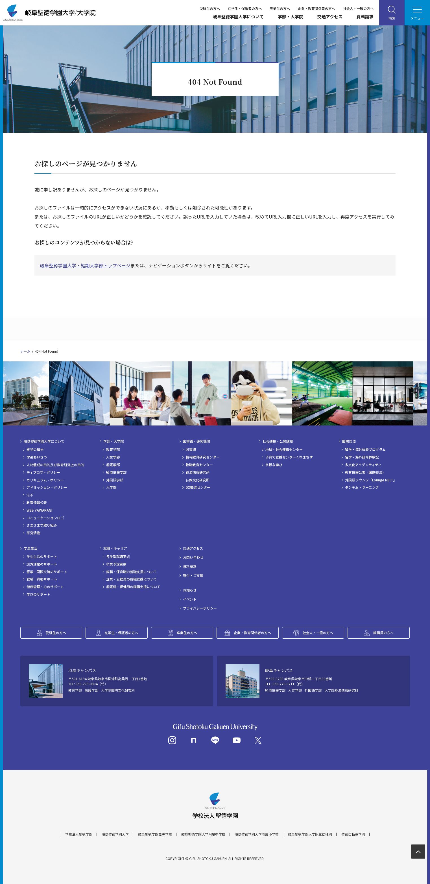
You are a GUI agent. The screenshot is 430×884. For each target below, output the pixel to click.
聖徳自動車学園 (353, 834)
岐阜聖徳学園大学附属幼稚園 (310, 834)
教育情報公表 (37, 502)
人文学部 (113, 457)
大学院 (111, 487)
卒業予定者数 (116, 564)
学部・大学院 (290, 16)
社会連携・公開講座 (278, 441)
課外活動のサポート (42, 564)
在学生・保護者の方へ (245, 8)
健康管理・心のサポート (45, 586)
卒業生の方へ (280, 8)
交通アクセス (329, 16)
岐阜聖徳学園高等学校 (155, 834)
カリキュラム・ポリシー (45, 480)
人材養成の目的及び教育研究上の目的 (55, 464)
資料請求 (365, 16)
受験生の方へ (210, 8)
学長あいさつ (37, 457)
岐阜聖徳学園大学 (115, 834)
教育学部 (113, 449)
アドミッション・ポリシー (47, 487)
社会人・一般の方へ (358, 8)
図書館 (191, 449)
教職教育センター (199, 464)
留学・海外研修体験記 (362, 457)
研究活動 (33, 533)
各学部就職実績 (118, 556)
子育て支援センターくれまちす (289, 457)
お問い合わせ (193, 557)
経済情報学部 (116, 472)
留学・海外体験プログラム (365, 449)
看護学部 (113, 464)
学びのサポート (38, 594)
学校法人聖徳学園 (78, 834)
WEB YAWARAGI (39, 510)
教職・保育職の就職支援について (131, 571)
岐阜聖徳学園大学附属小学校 (257, 834)
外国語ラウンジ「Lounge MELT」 (371, 480)
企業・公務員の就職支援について (131, 579)
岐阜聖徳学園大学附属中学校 (203, 834)
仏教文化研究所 (197, 480)
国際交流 (349, 441)
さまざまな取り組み (42, 525)
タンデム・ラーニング (362, 487)
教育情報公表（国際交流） (365, 472)
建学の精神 (35, 449)
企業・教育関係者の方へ (316, 8)
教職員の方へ (383, 632)
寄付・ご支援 (193, 575)
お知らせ (190, 590)
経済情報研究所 (197, 472)
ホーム (25, 351)
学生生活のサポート (42, 556)
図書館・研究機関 (196, 441)
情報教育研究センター (203, 457)
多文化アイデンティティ (363, 464)
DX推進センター (198, 487)
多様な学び (273, 464)
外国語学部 (114, 480)
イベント (190, 599)
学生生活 (30, 548)
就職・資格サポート (42, 579)
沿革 (30, 495)
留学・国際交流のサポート (47, 571)
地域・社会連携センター (284, 449)
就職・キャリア (115, 548)
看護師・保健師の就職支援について (133, 586)
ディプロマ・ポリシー (43, 472)
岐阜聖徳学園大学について (238, 16)
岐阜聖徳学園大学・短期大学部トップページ (85, 265)
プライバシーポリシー (200, 608)
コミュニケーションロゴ (45, 518)
